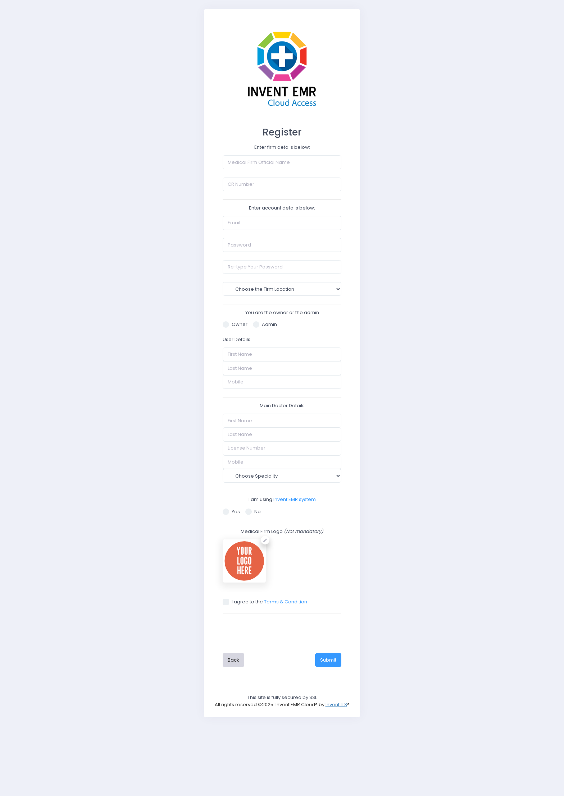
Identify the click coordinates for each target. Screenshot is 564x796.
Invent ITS (336, 704)
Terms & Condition (285, 601)
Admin (265, 324)
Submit (328, 660)
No (253, 511)
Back (233, 660)
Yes (231, 511)
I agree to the (265, 601)
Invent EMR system (294, 499)
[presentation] (282, 632)
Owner (235, 324)
